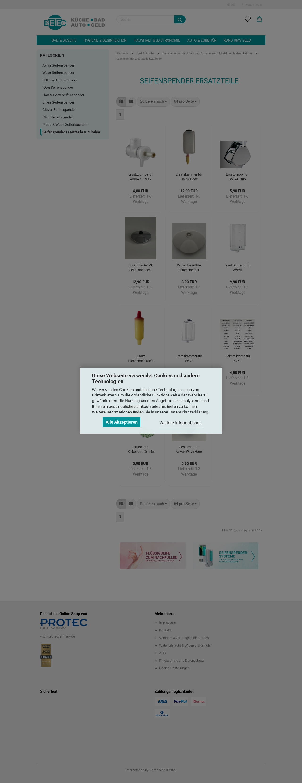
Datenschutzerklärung (188, 412)
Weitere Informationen (180, 422)
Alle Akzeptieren (122, 422)
